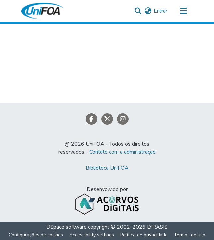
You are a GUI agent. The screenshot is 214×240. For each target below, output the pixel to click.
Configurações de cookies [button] (36, 235)
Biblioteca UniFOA (107, 168)
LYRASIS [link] (157, 227)
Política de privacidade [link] (144, 235)
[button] (42, 11)
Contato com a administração (122, 152)
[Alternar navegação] (183, 11)
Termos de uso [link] (189, 235)
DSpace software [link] (66, 227)
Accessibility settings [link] (91, 235)
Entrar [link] (160, 11)
